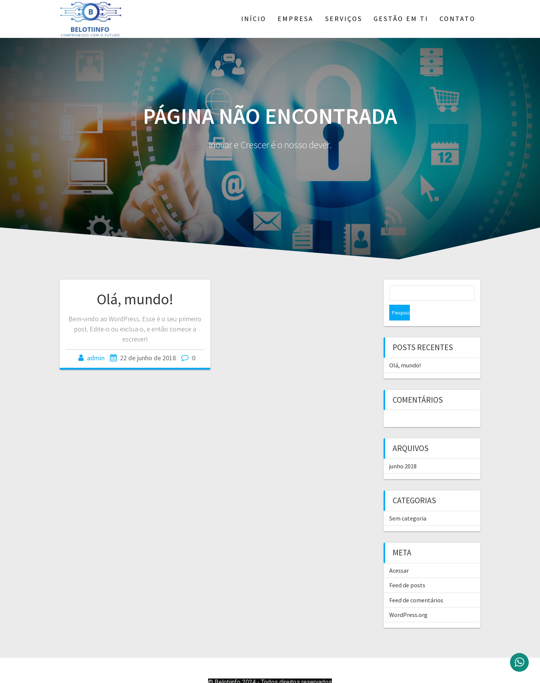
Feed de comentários (416, 584)
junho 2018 (403, 450)
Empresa (296, 18)
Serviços (343, 18)
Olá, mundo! (135, 299)
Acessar (399, 554)
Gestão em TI (401, 18)
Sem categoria (407, 502)
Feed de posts (407, 569)
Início (253, 18)
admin (96, 358)
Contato (458, 18)
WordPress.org (408, 599)
